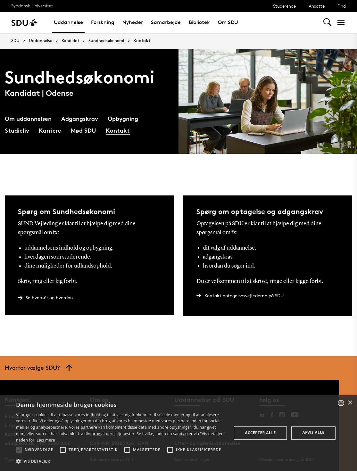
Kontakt (141, 40)
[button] (18, 449)
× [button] (349, 403)
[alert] (178, 433)
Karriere (50, 130)
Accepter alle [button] (260, 432)
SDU (15, 40)
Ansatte (317, 6)
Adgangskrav (79, 118)
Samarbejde (166, 22)
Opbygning (123, 118)
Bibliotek (199, 22)
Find (341, 6)
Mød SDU (83, 130)
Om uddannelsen (28, 118)
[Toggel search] (327, 22)
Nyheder (132, 22)
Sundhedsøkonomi (106, 40)
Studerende (284, 6)
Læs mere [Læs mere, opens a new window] (46, 440)
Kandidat (70, 40)
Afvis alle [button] (314, 432)
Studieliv (17, 130)
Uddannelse (68, 22)
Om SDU (228, 22)
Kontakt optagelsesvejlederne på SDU (244, 295)
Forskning (102, 22)
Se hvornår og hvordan (49, 297)
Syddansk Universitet (32, 5)
